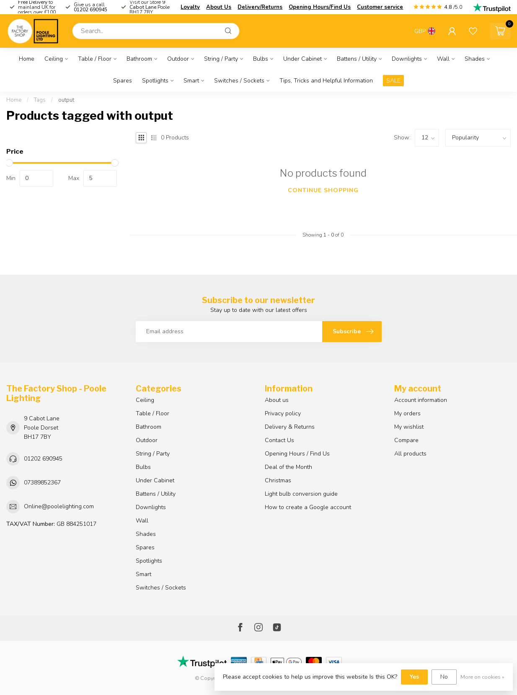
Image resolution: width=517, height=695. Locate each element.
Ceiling (53, 59)
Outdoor (178, 59)
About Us (218, 7)
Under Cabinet (302, 59)
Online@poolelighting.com (59, 506)
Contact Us (279, 440)
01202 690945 (43, 459)
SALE (393, 81)
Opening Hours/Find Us (320, 7)
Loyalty (190, 7)
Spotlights (155, 81)
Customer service (380, 7)
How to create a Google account (308, 507)
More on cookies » (482, 676)
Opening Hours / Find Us (297, 454)
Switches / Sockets (239, 81)
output (66, 100)
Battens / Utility (357, 59)
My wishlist (409, 427)
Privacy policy (283, 413)
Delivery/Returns (260, 7)
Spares (122, 81)
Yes (414, 677)
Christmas (278, 480)
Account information (420, 400)
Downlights (407, 59)
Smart (191, 81)
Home (26, 59)
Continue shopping (323, 190)
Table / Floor (94, 59)
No (444, 677)
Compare (406, 440)
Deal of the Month (288, 467)
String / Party (221, 59)
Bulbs (260, 59)
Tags (40, 100)
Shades (475, 59)
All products (410, 454)
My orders (407, 413)
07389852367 (42, 482)
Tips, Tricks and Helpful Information (326, 81)
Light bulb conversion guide (301, 494)
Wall (443, 59)
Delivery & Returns (290, 427)
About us (277, 400)
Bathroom (139, 59)
